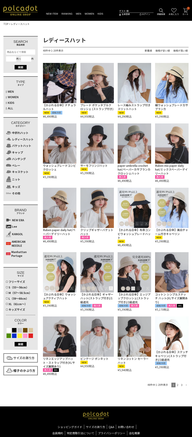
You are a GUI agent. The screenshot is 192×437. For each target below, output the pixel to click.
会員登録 (124, 14)
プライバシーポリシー (111, 433)
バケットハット (18, 146)
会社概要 (134, 433)
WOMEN (89, 13)
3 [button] (181, 385)
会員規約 (57, 433)
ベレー (13, 165)
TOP (5, 24)
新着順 (148, 50)
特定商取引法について (80, 433)
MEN (78, 13)
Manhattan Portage (16, 254)
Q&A (111, 427)
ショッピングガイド (70, 427)
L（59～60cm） (19, 298)
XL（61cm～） (18, 304)
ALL (10, 108)
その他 (13, 193)
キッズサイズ (17, 309)
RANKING (66, 13)
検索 (20, 67)
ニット (13, 179)
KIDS (100, 13)
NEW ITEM (52, 13)
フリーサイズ (17, 282)
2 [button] (177, 385)
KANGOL (14, 234)
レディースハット (20, 139)
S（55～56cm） (19, 287)
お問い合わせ (126, 427)
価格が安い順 (162, 50)
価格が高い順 (180, 50)
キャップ (14, 152)
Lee (11, 226)
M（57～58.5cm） (20, 293)
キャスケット (17, 172)
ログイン (145, 14)
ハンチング (16, 159)
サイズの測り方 (95, 427)
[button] (186, 385)
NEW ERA (15, 220)
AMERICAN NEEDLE (15, 243)
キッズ (13, 187)
